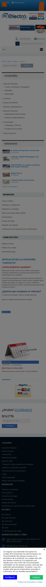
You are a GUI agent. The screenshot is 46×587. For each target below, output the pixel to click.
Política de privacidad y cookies (30, 582)
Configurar (10, 577)
